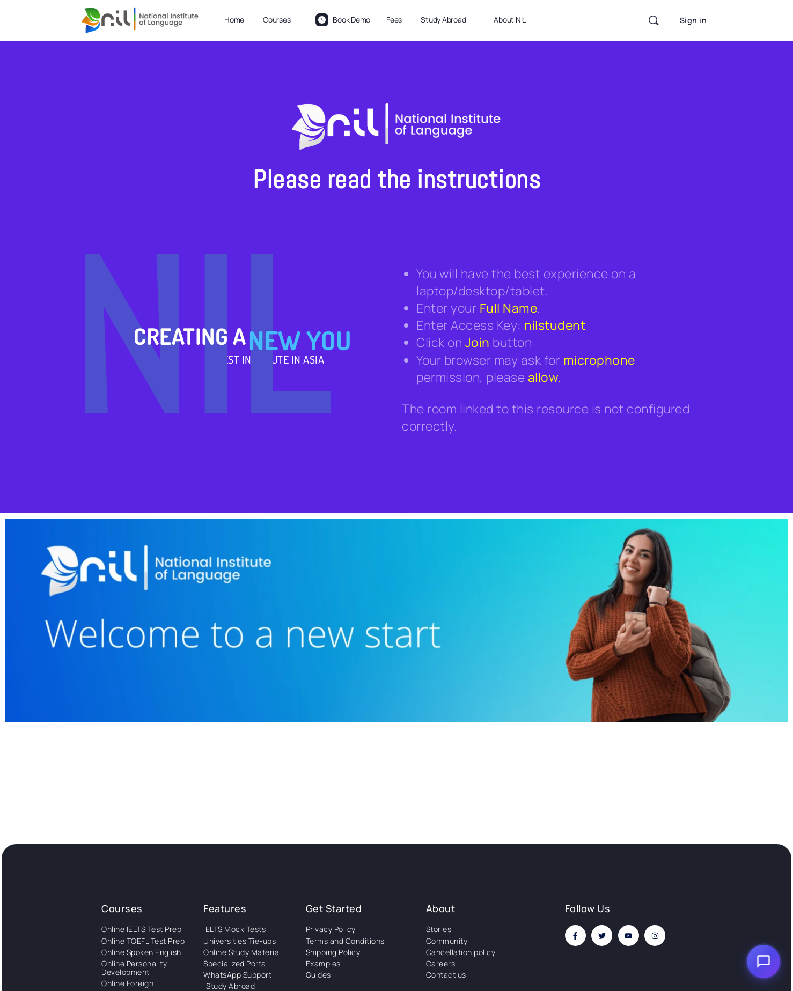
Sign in (693, 20)
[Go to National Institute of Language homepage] (140, 18)
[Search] (653, 20)
